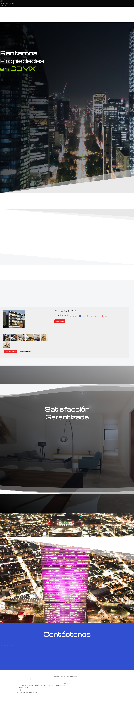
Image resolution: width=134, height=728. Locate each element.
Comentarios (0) (25, 352)
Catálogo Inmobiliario (7, 3)
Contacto (3, 5)
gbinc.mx (67, 683)
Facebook (81, 316)
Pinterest (96, 316)
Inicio (2, 1)
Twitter (89, 316)
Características (10, 352)
